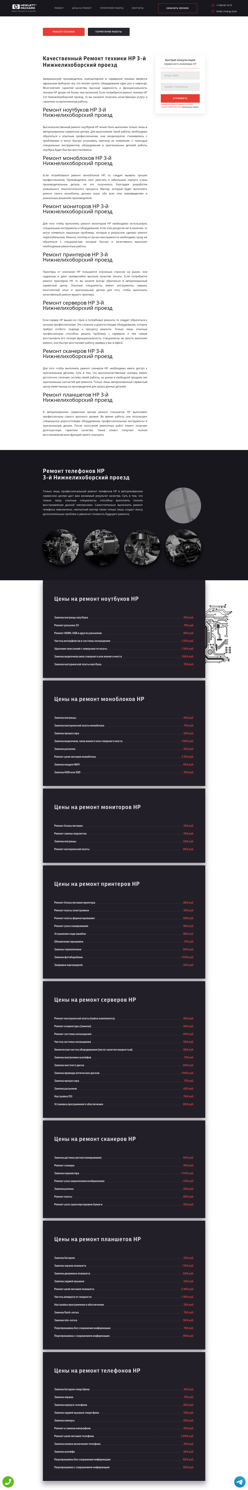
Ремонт (59, 8)
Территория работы (112, 8)
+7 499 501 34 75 (224, 5)
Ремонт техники (64, 32)
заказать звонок (177, 8)
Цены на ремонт (82, 8)
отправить (180, 98)
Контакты (138, 8)
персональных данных (190, 107)
